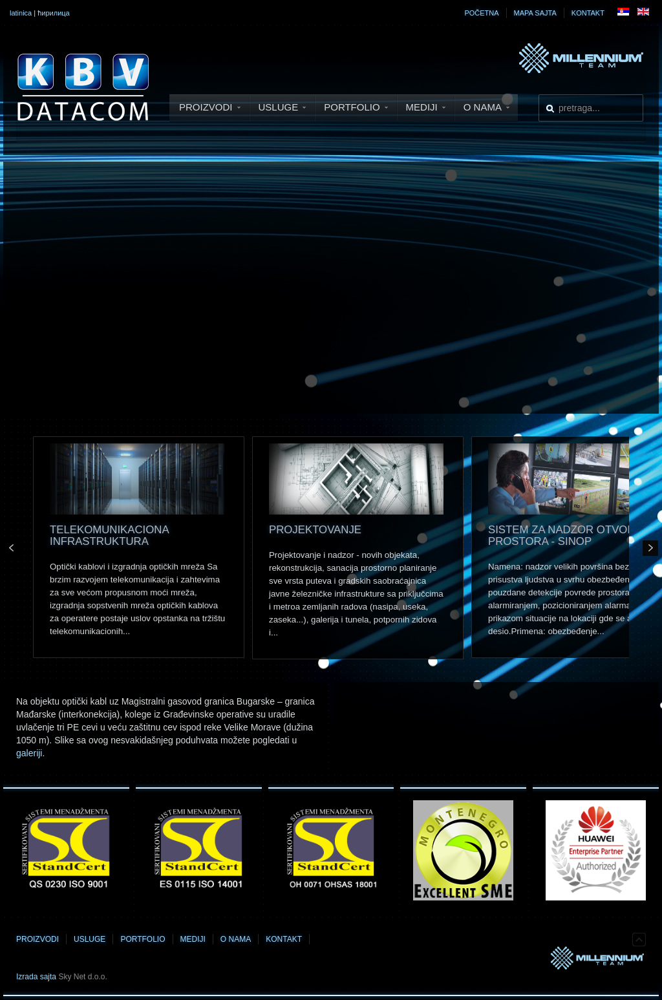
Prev (11, 548)
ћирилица (53, 13)
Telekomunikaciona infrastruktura (109, 536)
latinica (21, 13)
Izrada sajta (36, 976)
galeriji (29, 753)
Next (650, 548)
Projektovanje (315, 530)
